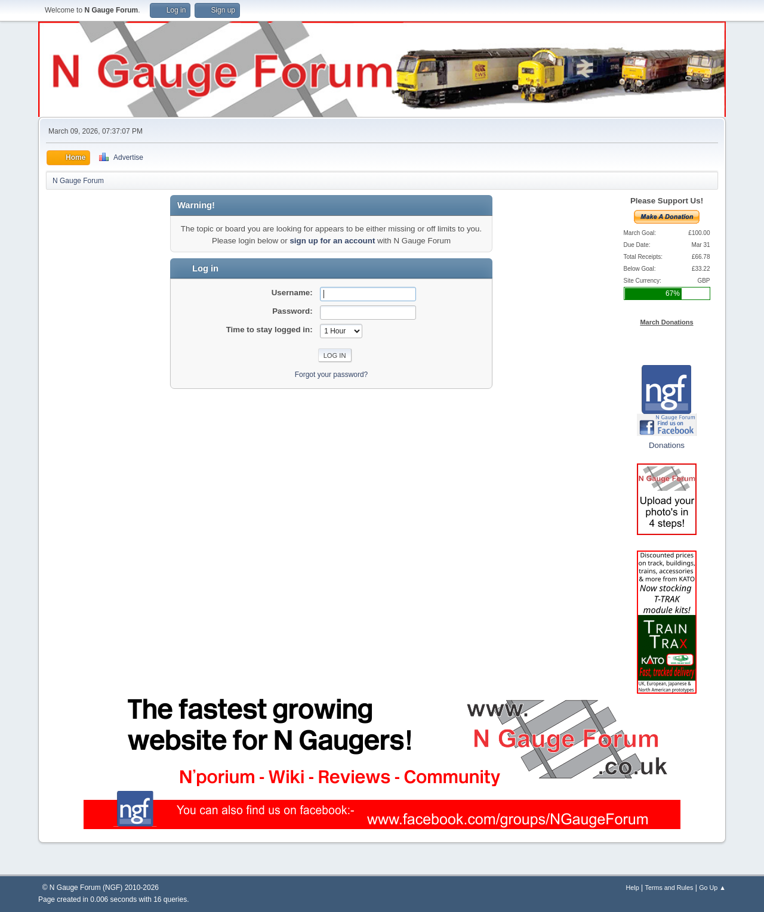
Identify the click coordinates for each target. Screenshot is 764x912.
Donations (667, 445)
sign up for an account (332, 240)
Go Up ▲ (712, 887)
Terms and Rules (669, 887)
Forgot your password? (331, 374)
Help (632, 887)
